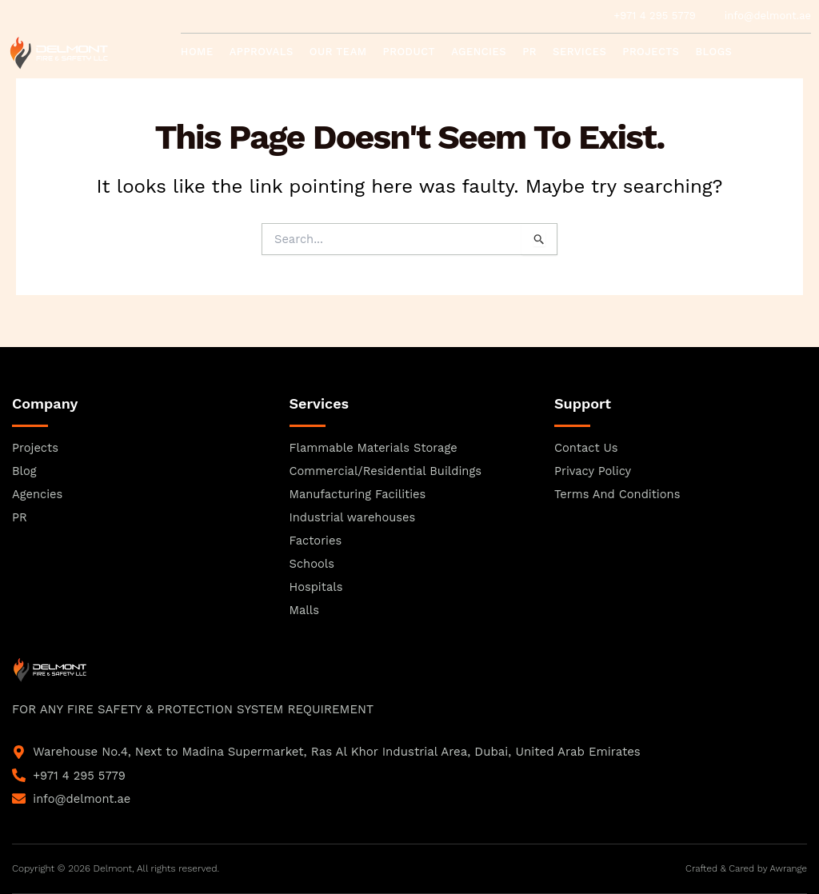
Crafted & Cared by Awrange (744, 868)
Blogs (713, 52)
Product (409, 52)
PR (529, 52)
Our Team (338, 52)
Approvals (262, 52)
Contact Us (223, 88)
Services (579, 52)
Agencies (478, 52)
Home (197, 52)
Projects (650, 52)
